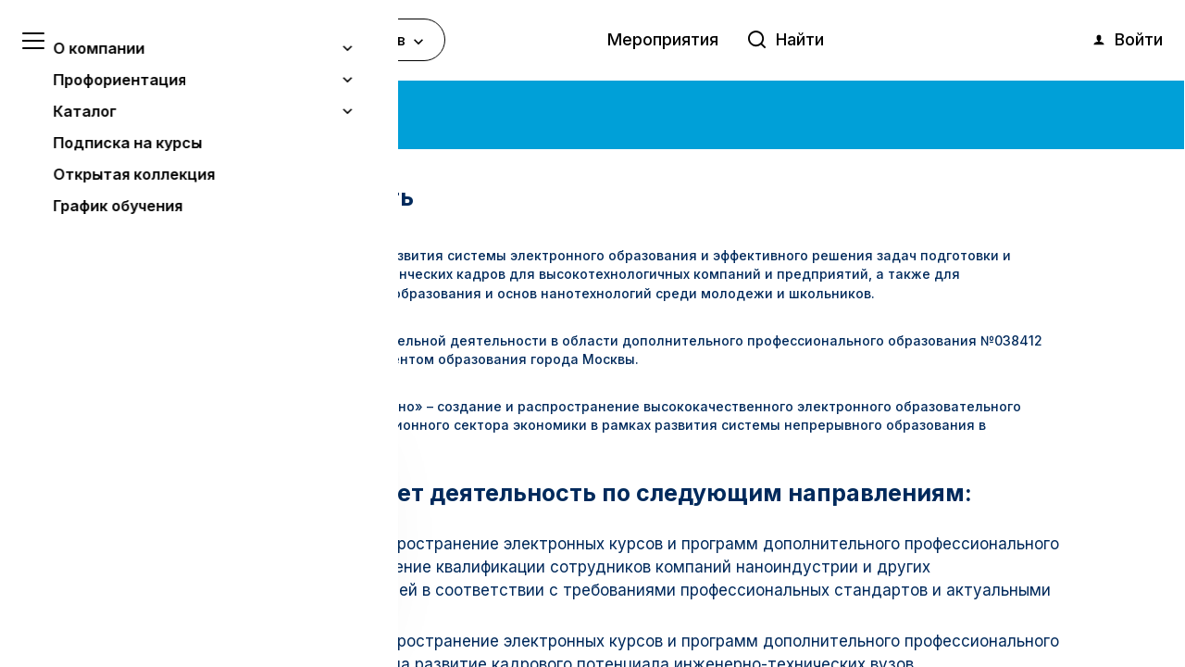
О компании (182, 110)
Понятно (189, 603)
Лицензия (158, 340)
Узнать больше (150, 556)
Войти (1127, 39)
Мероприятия (662, 39)
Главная (105, 110)
